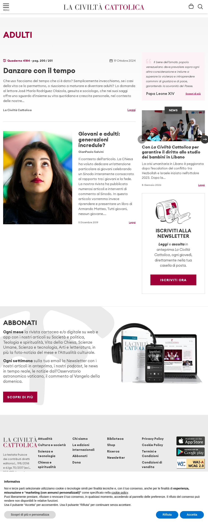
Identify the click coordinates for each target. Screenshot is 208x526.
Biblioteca (115, 439)
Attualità (45, 439)
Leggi (132, 110)
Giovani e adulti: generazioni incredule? (99, 139)
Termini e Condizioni (150, 453)
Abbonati (79, 456)
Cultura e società (52, 445)
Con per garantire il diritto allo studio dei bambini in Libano (171, 151)
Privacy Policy (153, 439)
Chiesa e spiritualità (47, 464)
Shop (111, 445)
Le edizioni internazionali (83, 447)
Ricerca (113, 451)
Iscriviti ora (173, 280)
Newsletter (116, 458)
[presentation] (142, 139)
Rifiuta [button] (167, 514)
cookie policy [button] (119, 492)
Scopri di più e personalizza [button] (30, 514)
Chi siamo (80, 439)
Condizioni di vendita (152, 464)
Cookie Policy (152, 445)
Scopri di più (193, 93)
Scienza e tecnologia (46, 453)
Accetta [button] (192, 514)
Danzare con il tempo (39, 70)
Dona (76, 462)
